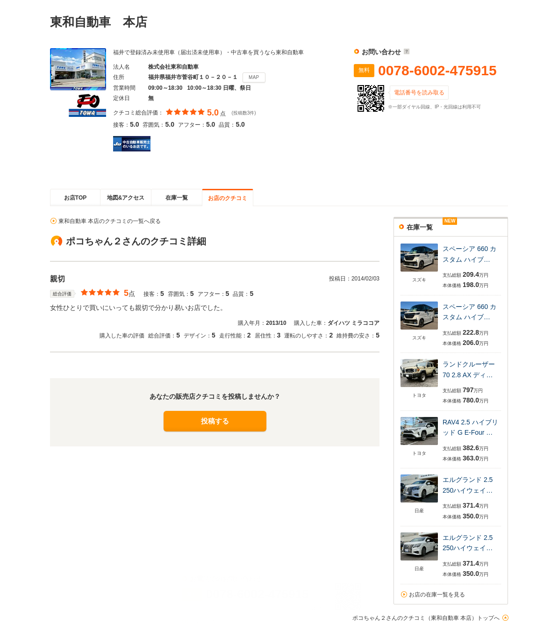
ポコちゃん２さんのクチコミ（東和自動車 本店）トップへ (426, 618)
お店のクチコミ (227, 198)
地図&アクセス (126, 197)
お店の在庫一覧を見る (437, 594)
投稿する (215, 421)
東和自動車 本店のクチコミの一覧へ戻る (109, 221)
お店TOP (75, 197)
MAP (254, 77)
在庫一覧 (176, 197)
